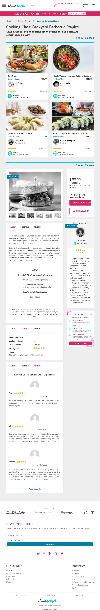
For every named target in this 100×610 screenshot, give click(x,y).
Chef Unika (80, 240)
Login (85, 4)
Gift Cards (10, 579)
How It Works (11, 576)
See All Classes (85, 38)
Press (74, 579)
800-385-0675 (57, 605)
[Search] (40, 5)
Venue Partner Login (81, 585)
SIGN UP (50, 544)
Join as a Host (78, 576)
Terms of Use (50, 595)
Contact (75, 570)
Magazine (10, 582)
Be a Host (10, 570)
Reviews (37, 227)
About (13, 227)
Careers (75, 573)
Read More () (35, 489)
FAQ (74, 588)
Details (25, 227)
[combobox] (50, 535)
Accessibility (21, 595)
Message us (62, 3)
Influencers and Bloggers (83, 582)
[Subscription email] (50, 540)
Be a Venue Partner (14, 573)
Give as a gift (81, 211)
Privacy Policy (79, 595)
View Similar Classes (82, 203)
